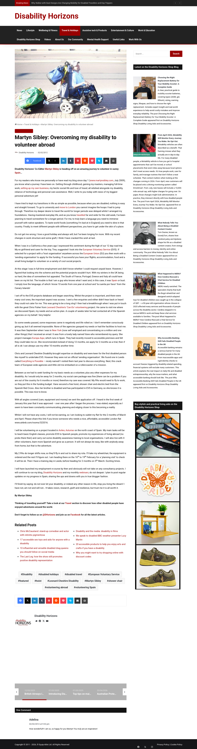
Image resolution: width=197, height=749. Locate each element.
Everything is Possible (32, 361)
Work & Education (146, 30)
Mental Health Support (98, 39)
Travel (68, 503)
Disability (27, 574)
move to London (67, 207)
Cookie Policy (176, 743)
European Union (91, 253)
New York (57, 330)
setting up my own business (35, 188)
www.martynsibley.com (101, 180)
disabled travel (74, 574)
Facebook (75, 515)
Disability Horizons (27, 153)
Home (18, 124)
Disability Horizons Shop (28, 39)
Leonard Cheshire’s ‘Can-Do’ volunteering (67, 307)
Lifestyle (30, 30)
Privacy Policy (163, 743)
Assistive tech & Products (94, 30)
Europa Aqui (38, 338)
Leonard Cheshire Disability (64, 581)
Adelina (33, 718)
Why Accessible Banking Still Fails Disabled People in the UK (169, 341)
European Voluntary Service (97, 249)
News (19, 30)
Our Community (75, 39)
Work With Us (135, 39)
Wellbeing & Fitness (48, 30)
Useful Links (119, 39)
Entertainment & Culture (122, 30)
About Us (59, 39)
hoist (39, 581)
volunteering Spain (85, 587)
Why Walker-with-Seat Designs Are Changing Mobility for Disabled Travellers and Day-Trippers (71, 3)
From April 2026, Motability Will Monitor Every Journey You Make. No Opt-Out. (170, 138)
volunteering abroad (57, 587)
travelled (81, 215)
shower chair (115, 581)
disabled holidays (49, 574)
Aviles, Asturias (66, 430)
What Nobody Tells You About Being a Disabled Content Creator (168, 226)
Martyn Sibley (52, 169)
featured (24, 581)
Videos (47, 39)
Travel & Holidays (70, 30)
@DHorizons (49, 515)
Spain (18, 173)
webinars (83, 472)
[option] (34, 690)
